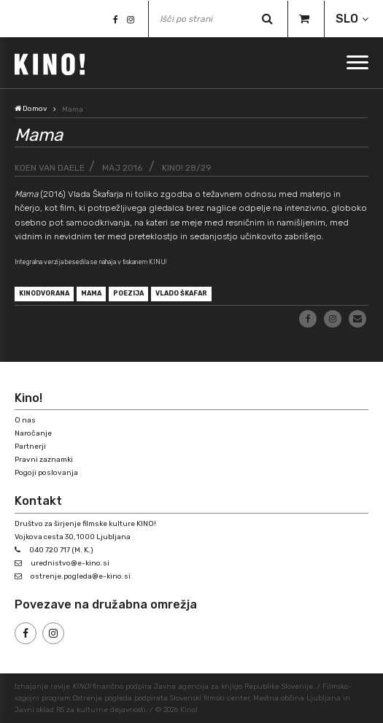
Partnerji (30, 446)
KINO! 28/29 (187, 168)
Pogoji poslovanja (46, 472)
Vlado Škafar (181, 293)
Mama (91, 293)
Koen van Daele (50, 168)
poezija (128, 293)
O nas (25, 420)
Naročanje (33, 433)
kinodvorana (44, 293)
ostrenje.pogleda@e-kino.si (81, 576)
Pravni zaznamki (44, 459)
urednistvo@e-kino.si (70, 563)
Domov (31, 108)
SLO (347, 19)
